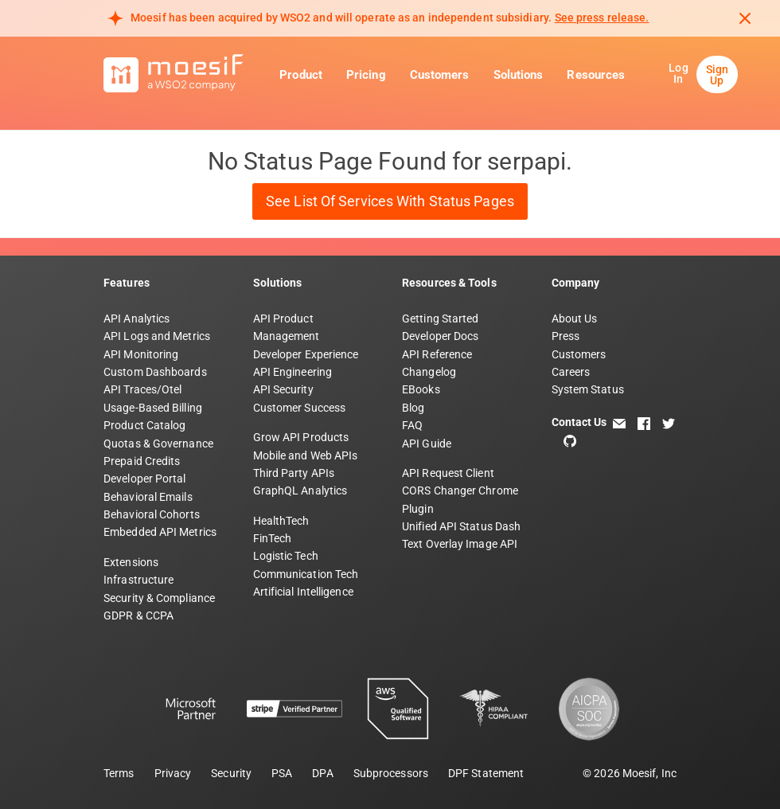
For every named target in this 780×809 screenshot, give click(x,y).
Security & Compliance (159, 598)
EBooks (421, 389)
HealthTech (281, 520)
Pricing (366, 75)
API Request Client (448, 473)
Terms (119, 773)
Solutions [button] (518, 75)
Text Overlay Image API (459, 543)
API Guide (426, 443)
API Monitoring (140, 354)
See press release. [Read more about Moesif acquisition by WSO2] (602, 17)
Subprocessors (390, 773)
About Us (575, 318)
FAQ (412, 425)
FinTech (272, 538)
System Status (588, 389)
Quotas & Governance (158, 443)
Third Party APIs (294, 473)
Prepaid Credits (142, 461)
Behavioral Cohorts (151, 514)
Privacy (173, 773)
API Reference (437, 354)
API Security (283, 389)
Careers (571, 371)
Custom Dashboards (155, 371)
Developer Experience (306, 354)
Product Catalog (144, 425)
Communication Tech (306, 574)
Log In (678, 73)
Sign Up (717, 75)
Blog (413, 407)
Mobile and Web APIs (305, 455)
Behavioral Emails (148, 496)
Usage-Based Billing (152, 407)
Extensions (130, 562)
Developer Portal (144, 478)
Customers (440, 75)
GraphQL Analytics (300, 490)
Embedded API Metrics (159, 532)
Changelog (429, 371)
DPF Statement (486, 773)
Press (566, 336)
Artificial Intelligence (303, 591)
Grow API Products (301, 437)
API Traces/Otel (142, 389)
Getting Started (440, 318)
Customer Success (299, 407)
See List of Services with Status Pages (390, 201)
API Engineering (293, 371)
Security (231, 773)
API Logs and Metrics (156, 336)
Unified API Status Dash (461, 526)
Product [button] (300, 75)
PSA (281, 773)
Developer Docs (440, 336)
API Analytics (136, 318)
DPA (322, 773)
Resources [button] (596, 75)
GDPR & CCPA (138, 615)
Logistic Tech (285, 555)
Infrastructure (138, 579)
